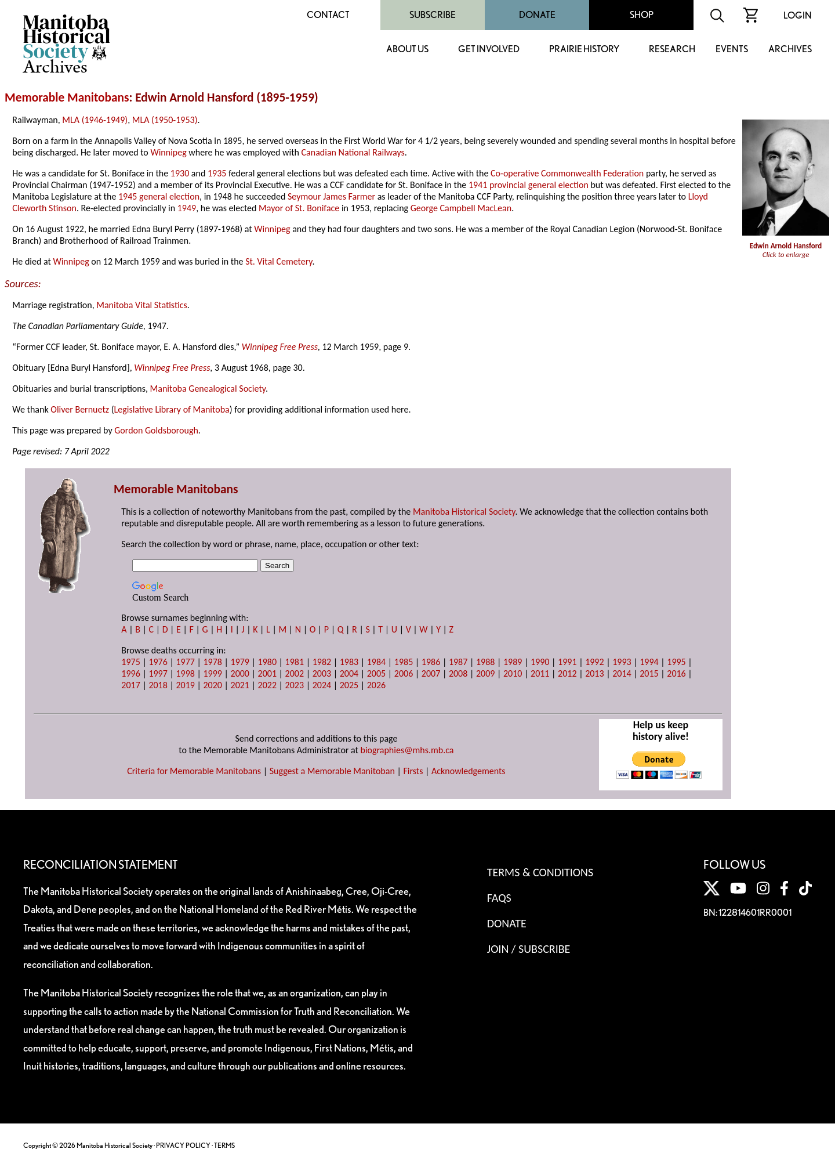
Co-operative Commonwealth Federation (567, 173)
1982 (322, 661)
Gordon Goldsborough (156, 430)
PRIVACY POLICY (183, 1145)
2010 (512, 673)
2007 (431, 673)
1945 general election (158, 196)
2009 (485, 673)
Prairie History (584, 50)
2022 (267, 685)
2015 (649, 673)
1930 (179, 173)
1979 (240, 661)
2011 (540, 673)
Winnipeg (168, 152)
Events (732, 50)
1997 (157, 673)
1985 (403, 661)
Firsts (413, 770)
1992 (594, 661)
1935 (217, 173)
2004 (349, 673)
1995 (676, 661)
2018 (157, 685)
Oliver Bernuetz (79, 409)
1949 (186, 208)
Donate (537, 14)
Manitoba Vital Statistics (141, 304)
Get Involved (489, 50)
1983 (349, 661)
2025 (349, 685)
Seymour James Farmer (331, 196)
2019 (185, 685)
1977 (185, 661)
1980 (267, 661)
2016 (676, 673)
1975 (130, 661)
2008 (458, 673)
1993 (621, 661)
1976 (157, 661)
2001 (267, 673)
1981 (294, 661)
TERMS (224, 1145)
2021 (240, 685)
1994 (649, 661)
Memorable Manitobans (67, 97)
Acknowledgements (468, 770)
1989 (512, 661)
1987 (458, 661)
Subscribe (432, 14)
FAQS (499, 898)
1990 (540, 661)
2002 (294, 673)
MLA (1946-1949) (95, 119)
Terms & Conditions (540, 872)
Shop (642, 14)
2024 (322, 685)
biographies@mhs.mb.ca (407, 750)
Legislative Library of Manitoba (172, 409)
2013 (594, 673)
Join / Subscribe (529, 949)
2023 (294, 685)
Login (797, 15)
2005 (376, 673)
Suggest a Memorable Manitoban (332, 770)
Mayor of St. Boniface (299, 208)
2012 (567, 673)
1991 (567, 661)
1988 (485, 661)
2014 (621, 673)
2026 (376, 685)
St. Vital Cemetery (278, 261)
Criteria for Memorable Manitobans (194, 770)
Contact (328, 14)
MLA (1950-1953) (165, 119)
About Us (407, 50)
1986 (431, 661)
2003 (322, 673)
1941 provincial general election (529, 184)
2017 (130, 685)
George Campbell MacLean (461, 208)
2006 (403, 673)
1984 (376, 661)
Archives (790, 50)
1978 (212, 661)
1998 (185, 673)
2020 (212, 685)
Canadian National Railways (353, 152)
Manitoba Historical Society (464, 511)
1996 (130, 673)
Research (672, 50)
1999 (212, 673)
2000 (240, 673)
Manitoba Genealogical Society (208, 388)
